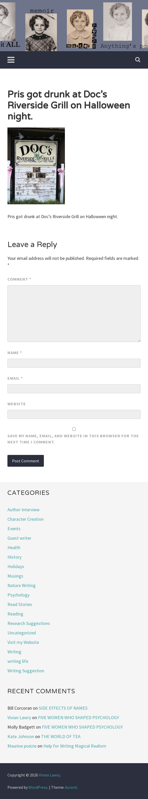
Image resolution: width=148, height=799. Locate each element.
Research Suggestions (28, 623)
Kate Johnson (20, 736)
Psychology (18, 595)
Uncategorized (21, 633)
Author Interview (23, 510)
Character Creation (25, 519)
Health (13, 547)
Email (15, 378)
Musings (15, 576)
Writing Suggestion (25, 671)
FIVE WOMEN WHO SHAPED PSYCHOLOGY (78, 717)
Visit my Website (23, 642)
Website (16, 403)
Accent (71, 787)
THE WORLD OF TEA (61, 736)
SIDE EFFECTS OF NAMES (63, 708)
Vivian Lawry (19, 717)
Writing (14, 652)
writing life (17, 661)
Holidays (15, 566)
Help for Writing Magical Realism (74, 746)
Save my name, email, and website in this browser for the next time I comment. (73, 438)
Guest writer (19, 538)
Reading (15, 614)
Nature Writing (21, 585)
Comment (19, 279)
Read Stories (19, 604)
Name (14, 352)
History (14, 557)
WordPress (37, 787)
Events (14, 528)
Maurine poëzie (21, 746)
